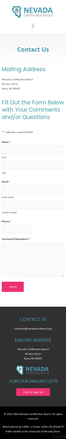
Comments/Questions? (16, 239)
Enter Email (8, 197)
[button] (33, 26)
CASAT (25, 426)
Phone (6, 221)
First (4, 157)
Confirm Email (9, 212)
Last (4, 173)
